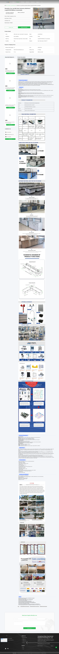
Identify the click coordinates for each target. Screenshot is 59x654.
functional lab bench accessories (34, 606)
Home (13, 2)
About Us (27, 2)
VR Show (22, 2)
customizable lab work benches (24, 606)
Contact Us (33, 2)
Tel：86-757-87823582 (8, 638)
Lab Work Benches (13, 5)
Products (17, 2)
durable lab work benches (43, 606)
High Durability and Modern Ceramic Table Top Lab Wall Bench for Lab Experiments (10, 71)
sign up (51, 645)
